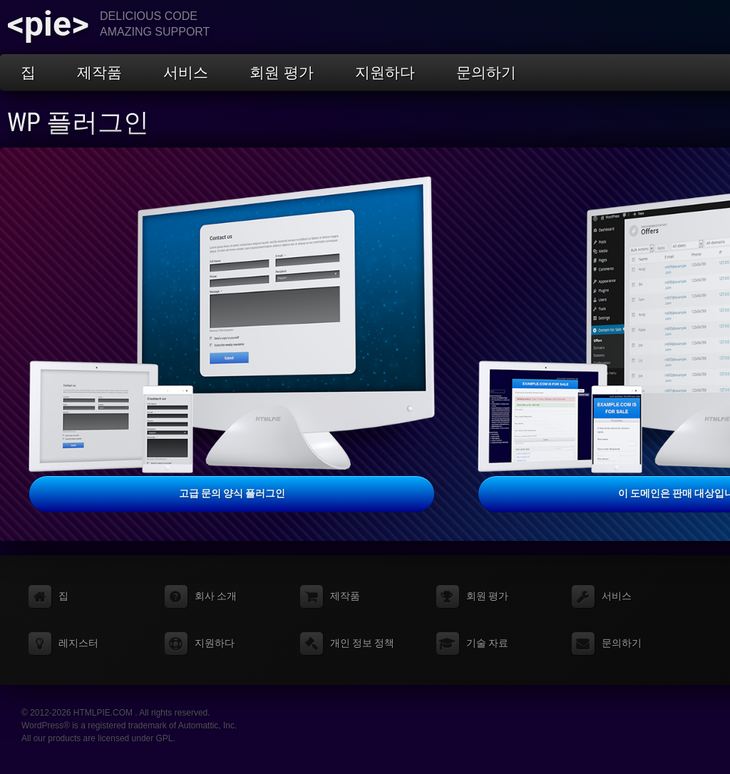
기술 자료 (487, 643)
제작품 (99, 72)
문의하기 (486, 72)
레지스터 (78, 643)
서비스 (185, 72)
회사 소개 (216, 596)
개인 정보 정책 (362, 643)
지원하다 (385, 72)
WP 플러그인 (78, 123)
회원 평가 (282, 72)
